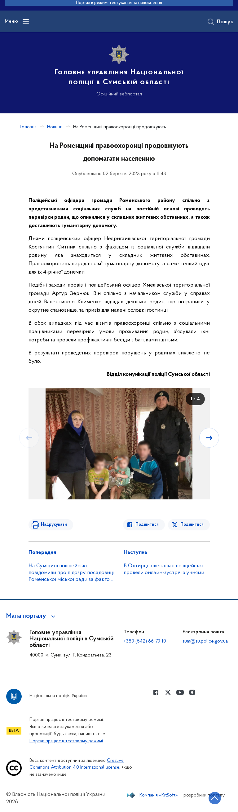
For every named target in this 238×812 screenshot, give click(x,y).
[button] (31, 616)
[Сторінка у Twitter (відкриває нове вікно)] (168, 692)
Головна (28, 127)
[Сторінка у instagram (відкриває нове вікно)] (192, 692)
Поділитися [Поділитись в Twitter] (192, 524)
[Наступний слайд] (209, 438)
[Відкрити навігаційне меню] (26, 21)
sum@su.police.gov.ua (205, 641)
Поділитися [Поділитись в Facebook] (147, 524)
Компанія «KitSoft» (158, 795)
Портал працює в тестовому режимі (66, 741)
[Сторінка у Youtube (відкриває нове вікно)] (180, 692)
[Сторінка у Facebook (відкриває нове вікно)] (156, 692)
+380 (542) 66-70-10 (145, 641)
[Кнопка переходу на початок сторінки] (215, 798)
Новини (55, 127)
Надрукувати (54, 524)
